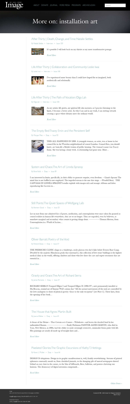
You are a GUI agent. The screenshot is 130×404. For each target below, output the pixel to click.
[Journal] (53, 5)
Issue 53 (57, 208)
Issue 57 (56, 244)
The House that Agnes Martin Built (51, 311)
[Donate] (44, 5)
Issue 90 (55, 135)
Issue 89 (54, 171)
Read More (51, 55)
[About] (36, 5)
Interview (50, 43)
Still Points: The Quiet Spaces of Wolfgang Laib (57, 203)
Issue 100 (59, 43)
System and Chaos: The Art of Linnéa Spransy (57, 167)
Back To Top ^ (117, 394)
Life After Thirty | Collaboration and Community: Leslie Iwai (65, 67)
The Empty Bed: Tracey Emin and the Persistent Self (60, 131)
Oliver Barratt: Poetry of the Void (50, 239)
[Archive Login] (89, 5)
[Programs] (76, 5)
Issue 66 (57, 352)
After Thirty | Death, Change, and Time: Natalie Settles (62, 39)
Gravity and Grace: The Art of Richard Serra (56, 275)
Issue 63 (56, 316)
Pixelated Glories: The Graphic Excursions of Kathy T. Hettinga (66, 348)
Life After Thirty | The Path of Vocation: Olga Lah (58, 97)
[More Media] (64, 5)
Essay (47, 135)
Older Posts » (116, 384)
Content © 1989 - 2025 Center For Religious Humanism (107, 393)
